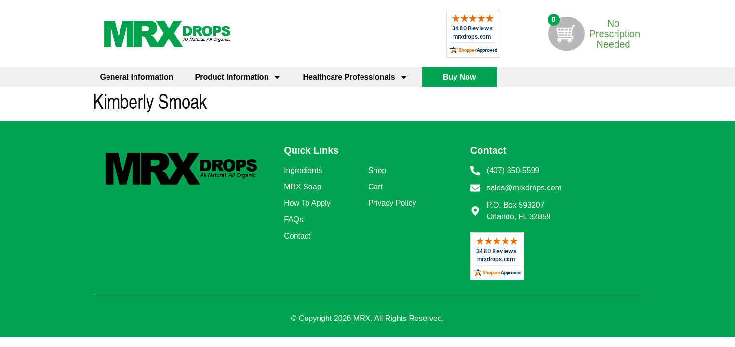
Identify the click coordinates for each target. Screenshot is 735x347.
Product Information (238, 77)
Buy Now (459, 77)
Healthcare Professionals (355, 77)
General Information (137, 77)
